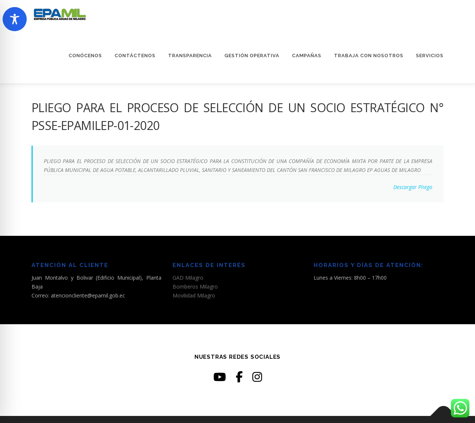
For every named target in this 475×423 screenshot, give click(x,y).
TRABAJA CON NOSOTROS (368, 55)
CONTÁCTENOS (135, 55)
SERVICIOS (429, 55)
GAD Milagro (188, 277)
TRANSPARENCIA (190, 55)
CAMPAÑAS (306, 55)
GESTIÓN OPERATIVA (252, 55)
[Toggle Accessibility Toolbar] (14, 19)
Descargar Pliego (412, 187)
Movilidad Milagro (194, 295)
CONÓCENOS (85, 55)
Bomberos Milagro (195, 286)
